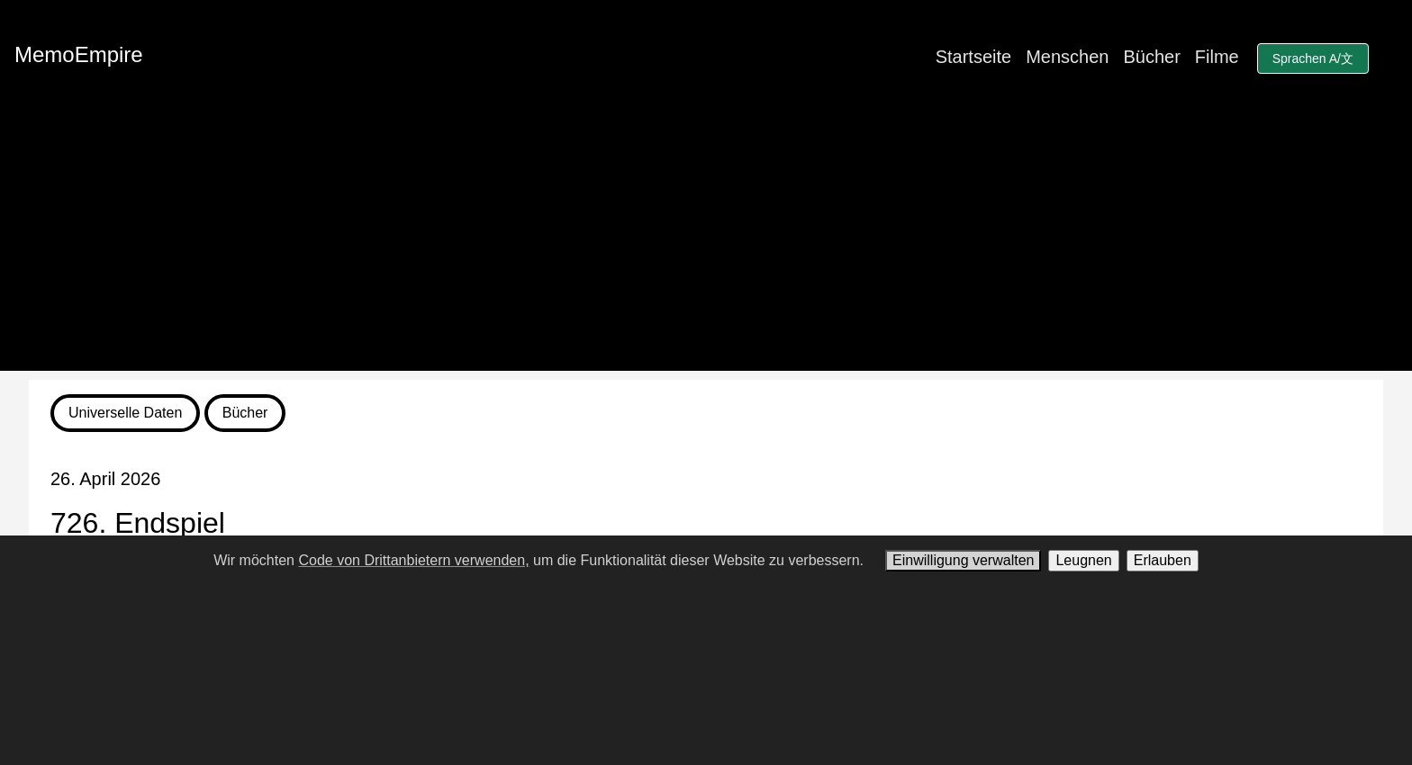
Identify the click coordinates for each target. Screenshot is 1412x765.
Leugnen (1083, 560)
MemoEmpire (78, 54)
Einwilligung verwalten (963, 560)
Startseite (973, 57)
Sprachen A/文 (1312, 58)
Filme (1217, 57)
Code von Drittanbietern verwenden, (413, 560)
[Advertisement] (706, 245)
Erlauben (1162, 560)
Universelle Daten (125, 412)
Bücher (1151, 57)
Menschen (1067, 57)
